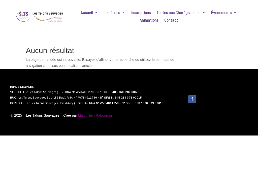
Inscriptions (141, 13)
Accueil (87, 13)
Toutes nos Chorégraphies (178, 13)
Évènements (221, 13)
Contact (171, 20)
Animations (149, 20)
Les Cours (112, 13)
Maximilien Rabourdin (95, 115)
